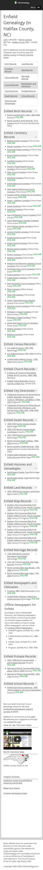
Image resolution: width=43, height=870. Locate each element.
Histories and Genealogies (10, 102)
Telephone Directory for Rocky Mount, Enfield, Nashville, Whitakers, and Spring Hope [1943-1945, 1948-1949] (23, 408)
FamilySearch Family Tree (18, 472)
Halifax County (18, 42)
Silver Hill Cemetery (15, 295)
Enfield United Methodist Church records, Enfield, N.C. (21, 382)
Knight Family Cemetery (17, 243)
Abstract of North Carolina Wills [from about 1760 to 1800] (23, 669)
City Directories (11, 91)
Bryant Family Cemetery (17, 155)
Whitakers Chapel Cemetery (19, 317)
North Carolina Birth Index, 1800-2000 (23, 115)
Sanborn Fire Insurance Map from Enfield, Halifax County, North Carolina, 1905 (24, 516)
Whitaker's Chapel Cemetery (19, 312)
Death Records (11, 96)
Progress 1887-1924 (15, 591)
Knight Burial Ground (16, 237)
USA (5, 39)
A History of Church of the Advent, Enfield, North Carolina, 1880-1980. (22, 374)
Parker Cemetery (14, 254)
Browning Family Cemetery (18, 149)
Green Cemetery (14, 206)
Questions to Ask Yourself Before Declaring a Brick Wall (17, 781)
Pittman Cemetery (15, 258)
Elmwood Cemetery (15, 178)
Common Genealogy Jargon (15, 793)
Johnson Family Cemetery (18, 232)
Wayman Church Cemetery (18, 306)
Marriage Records (25, 77)
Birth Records (10, 64)
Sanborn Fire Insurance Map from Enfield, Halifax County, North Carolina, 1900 (24, 507)
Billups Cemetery (14, 146)
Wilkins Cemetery (14, 329)
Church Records (11, 85)
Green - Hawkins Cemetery (18, 200)
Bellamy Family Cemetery (17, 141)
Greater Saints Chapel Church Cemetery (24, 195)
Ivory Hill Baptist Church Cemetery (22, 215)
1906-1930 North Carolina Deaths (21, 424)
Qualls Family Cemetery (17, 278)
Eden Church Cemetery (17, 172)
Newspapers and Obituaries (28, 85)
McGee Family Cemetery (17, 249)
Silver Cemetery (14, 289)
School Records (28, 96)
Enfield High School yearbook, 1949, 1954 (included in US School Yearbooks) (24, 688)
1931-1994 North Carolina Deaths (21, 435)
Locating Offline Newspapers (19, 628)
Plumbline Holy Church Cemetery (21, 269)
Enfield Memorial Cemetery (18, 183)
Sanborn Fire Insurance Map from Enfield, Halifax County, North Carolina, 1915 (24, 532)
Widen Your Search (11, 788)
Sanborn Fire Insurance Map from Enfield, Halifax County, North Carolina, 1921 (24, 540)
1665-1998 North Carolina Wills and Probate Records (20, 661)
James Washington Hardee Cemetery (23, 220)
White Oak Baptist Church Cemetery (22, 323)
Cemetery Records (9, 70)
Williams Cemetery (15, 334)
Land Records (27, 64)
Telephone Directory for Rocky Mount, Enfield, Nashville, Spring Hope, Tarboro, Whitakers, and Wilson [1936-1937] (24, 398)
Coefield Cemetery (15, 161)
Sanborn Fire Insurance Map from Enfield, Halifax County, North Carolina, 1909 (24, 524)
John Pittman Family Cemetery (20, 226)
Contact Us (11, 722)
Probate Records (28, 91)
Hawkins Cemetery (15, 209)
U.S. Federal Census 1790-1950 (20, 348)
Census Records (11, 77)
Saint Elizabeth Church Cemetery (21, 283)
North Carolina (25, 39)
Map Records (27, 70)
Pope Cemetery (13, 274)
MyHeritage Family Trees (18, 478)
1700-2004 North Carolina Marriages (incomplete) (18, 555)
